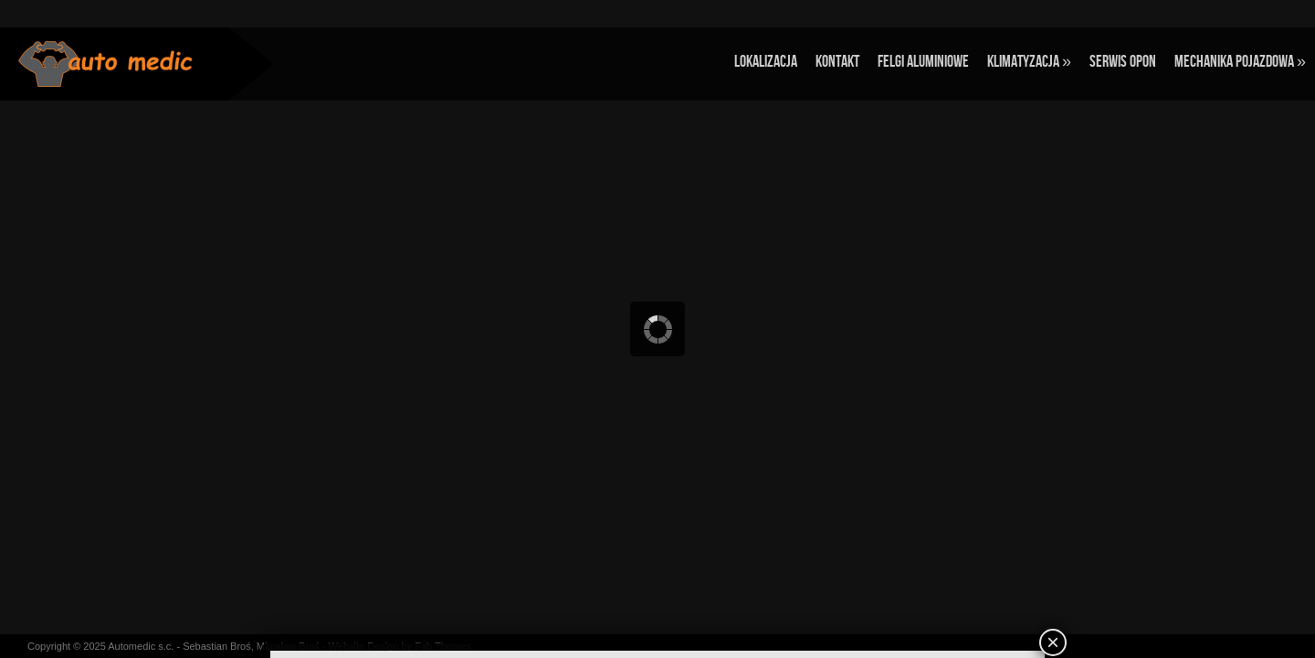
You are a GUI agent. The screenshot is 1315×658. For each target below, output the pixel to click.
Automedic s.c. (141, 646)
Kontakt (837, 61)
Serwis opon (1122, 61)
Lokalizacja (765, 61)
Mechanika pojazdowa (1240, 61)
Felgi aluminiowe (923, 61)
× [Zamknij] (1053, 642)
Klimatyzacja (1029, 61)
